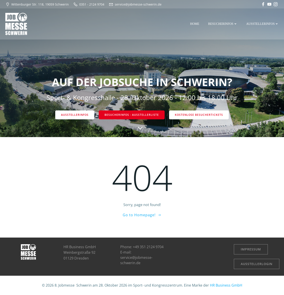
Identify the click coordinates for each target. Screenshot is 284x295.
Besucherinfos (222, 24)
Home (194, 24)
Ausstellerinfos (262, 24)
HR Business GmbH (226, 285)
